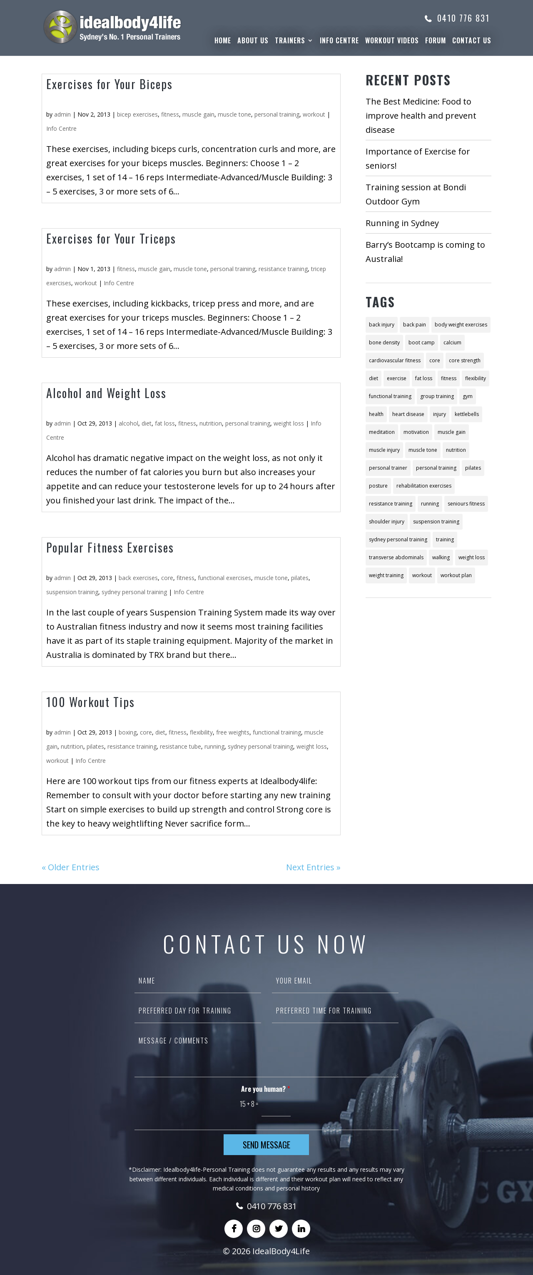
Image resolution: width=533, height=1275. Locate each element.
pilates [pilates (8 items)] (473, 467)
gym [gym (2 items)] (468, 396)
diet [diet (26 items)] (373, 378)
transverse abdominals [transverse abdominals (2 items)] (396, 557)
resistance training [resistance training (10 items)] (390, 503)
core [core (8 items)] (434, 360)
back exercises (138, 578)
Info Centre (339, 41)
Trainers (290, 41)
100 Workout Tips (90, 701)
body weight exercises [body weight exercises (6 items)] (461, 324)
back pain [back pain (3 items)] (414, 324)
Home (222, 41)
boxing (128, 732)
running (214, 746)
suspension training (72, 592)
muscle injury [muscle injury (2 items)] (384, 449)
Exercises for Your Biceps (109, 83)
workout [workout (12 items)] (422, 575)
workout (314, 114)
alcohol (128, 423)
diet (147, 423)
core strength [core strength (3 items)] (465, 360)
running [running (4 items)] (430, 503)
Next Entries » (313, 867)
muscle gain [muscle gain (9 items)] (452, 432)
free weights (232, 732)
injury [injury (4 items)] (439, 414)
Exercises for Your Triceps (111, 238)
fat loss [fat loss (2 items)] (423, 378)
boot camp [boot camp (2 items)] (421, 342)
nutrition (210, 423)
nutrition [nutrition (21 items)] (456, 449)
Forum (435, 41)
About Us (253, 41)
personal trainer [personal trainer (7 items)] (388, 467)
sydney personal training (134, 592)
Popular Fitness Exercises (110, 547)
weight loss (289, 423)
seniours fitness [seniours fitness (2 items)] (466, 503)
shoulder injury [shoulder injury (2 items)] (386, 521)
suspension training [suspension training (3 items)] (436, 521)
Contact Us (471, 41)
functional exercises (224, 578)
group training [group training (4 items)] (437, 396)
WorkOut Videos (392, 41)
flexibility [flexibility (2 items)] (475, 378)
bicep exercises (137, 114)
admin (62, 114)
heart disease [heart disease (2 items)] (408, 414)
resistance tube (180, 746)
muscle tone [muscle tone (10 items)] (422, 449)
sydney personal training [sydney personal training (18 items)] (398, 539)
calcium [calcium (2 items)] (452, 342)
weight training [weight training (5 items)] (386, 575)
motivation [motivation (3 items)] (416, 432)
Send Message (266, 1144)
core (167, 578)
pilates (300, 578)
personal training (276, 114)
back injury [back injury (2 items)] (381, 324)
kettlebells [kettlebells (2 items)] (467, 414)
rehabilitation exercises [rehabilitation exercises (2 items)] (423, 485)
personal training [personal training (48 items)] (436, 467)
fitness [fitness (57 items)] (448, 378)
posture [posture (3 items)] (378, 485)
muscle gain (198, 114)
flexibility (201, 732)
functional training (277, 732)
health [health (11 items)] (376, 414)
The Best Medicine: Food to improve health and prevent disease (421, 115)
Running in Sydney (402, 223)
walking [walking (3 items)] (441, 557)
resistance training (283, 269)
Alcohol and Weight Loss (106, 392)
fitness (170, 114)
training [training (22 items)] (445, 539)
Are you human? (265, 1089)
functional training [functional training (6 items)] (390, 396)
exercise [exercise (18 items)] (396, 378)
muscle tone (234, 114)
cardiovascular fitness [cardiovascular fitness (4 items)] (395, 360)
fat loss (165, 423)
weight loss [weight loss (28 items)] (471, 557)
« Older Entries (71, 867)
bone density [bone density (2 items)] (384, 342)
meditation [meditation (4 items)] (382, 432)
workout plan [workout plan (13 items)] (456, 575)
